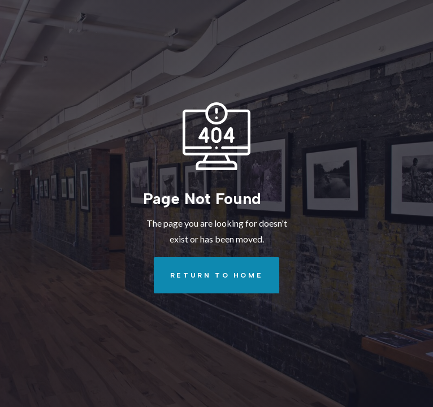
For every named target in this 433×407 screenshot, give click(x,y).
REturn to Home (208, 275)
